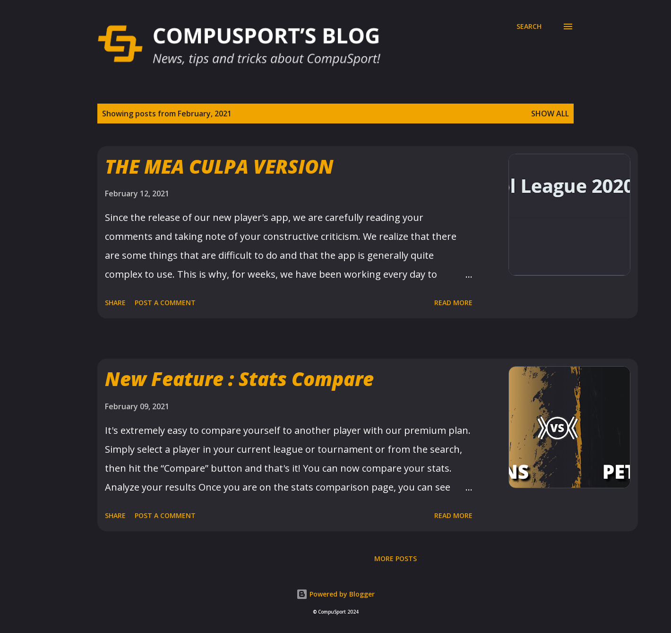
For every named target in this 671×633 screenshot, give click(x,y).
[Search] (529, 26)
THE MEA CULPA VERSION (219, 166)
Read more (453, 302)
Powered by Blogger (335, 593)
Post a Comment (165, 302)
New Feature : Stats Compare (239, 379)
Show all (550, 113)
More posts (395, 558)
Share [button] (115, 302)
